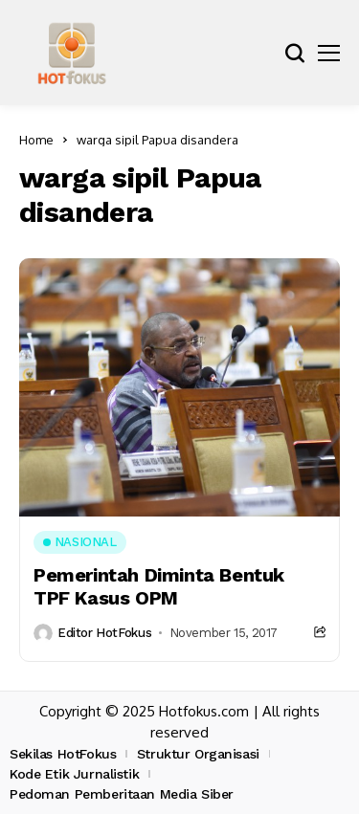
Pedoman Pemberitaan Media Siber (122, 794)
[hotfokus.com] (71, 52)
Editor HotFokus (104, 633)
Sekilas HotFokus (63, 753)
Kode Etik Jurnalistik (74, 773)
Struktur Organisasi (198, 753)
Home (36, 139)
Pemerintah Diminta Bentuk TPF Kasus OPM (159, 586)
